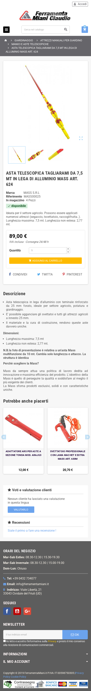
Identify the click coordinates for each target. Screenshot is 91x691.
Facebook (7, 611)
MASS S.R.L (32, 193)
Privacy (52, 641)
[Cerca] (45, 30)
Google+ (27, 611)
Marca (10, 193)
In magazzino (15, 200)
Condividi (18, 274)
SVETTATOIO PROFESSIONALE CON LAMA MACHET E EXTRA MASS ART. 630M (67, 455)
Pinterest (72, 274)
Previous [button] (3, 437)
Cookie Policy (18, 676)
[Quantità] (48, 250)
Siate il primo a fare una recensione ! (32, 530)
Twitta (45, 274)
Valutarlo (21, 509)
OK (75, 635)
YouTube (17, 611)
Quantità (15, 250)
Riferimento (14, 196)
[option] (23, 441)
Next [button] (87, 437)
